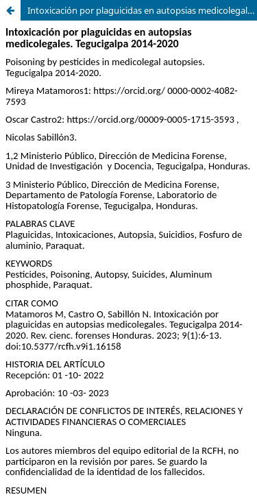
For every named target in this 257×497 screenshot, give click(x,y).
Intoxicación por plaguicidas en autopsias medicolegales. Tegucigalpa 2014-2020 (142, 10)
